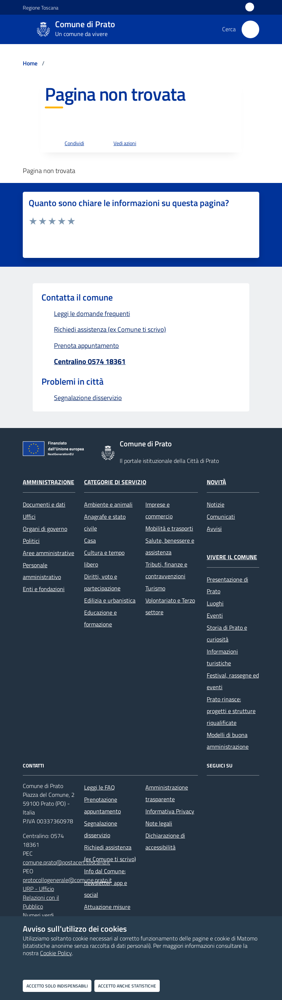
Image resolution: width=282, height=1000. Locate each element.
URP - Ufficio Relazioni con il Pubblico (41, 897)
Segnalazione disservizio (100, 829)
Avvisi (214, 528)
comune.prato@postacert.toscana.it (66, 862)
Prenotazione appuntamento (102, 805)
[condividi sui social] (68, 143)
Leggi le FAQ (99, 787)
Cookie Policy (56, 953)
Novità (216, 482)
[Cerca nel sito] (250, 29)
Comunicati (221, 516)
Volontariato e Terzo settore (170, 606)
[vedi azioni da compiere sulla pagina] (119, 143)
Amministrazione (48, 482)
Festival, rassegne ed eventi (233, 681)
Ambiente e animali (108, 504)
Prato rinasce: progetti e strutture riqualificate (231, 711)
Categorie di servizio (115, 482)
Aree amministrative (48, 552)
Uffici (29, 516)
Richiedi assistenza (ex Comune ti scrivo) (110, 853)
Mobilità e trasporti (169, 528)
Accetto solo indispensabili (57, 985)
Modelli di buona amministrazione (228, 740)
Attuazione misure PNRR (107, 912)
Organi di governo (45, 528)
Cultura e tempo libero (104, 558)
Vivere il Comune (232, 557)
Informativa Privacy (169, 811)
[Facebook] (214, 792)
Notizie (215, 504)
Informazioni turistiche (222, 657)
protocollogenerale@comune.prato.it (67, 879)
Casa (90, 540)
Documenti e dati (44, 504)
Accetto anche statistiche (127, 985)
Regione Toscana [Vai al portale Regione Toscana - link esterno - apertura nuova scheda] (40, 7)
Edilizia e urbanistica (109, 600)
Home (30, 63)
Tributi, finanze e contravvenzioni (166, 570)
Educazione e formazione (100, 618)
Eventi (215, 615)
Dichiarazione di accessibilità (165, 841)
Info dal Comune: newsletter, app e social (105, 883)
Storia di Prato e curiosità (227, 633)
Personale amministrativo (42, 571)
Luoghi (215, 603)
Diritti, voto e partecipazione (102, 582)
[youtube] (214, 810)
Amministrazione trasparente (166, 793)
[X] (233, 792)
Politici (31, 540)
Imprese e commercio (159, 510)
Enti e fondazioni (44, 588)
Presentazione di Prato (227, 585)
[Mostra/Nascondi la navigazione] (8, 28)
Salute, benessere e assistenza (169, 546)
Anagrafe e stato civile (105, 522)
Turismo (155, 588)
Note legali (158, 823)
